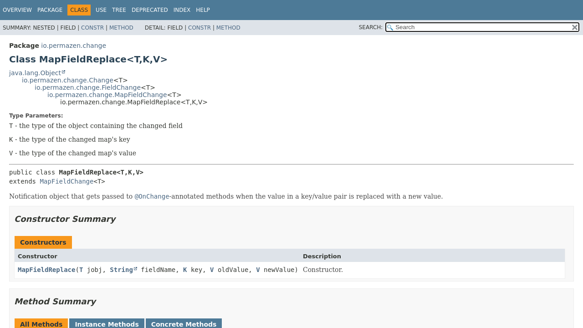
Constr (92, 28)
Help (203, 10)
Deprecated (150, 10)
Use (101, 10)
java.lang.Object (35, 73)
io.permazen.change (73, 45)
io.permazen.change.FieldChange (88, 87)
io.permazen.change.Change (67, 80)
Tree (119, 10)
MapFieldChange (66, 181)
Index (182, 10)
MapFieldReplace (46, 269)
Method (121, 28)
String (121, 269)
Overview (17, 10)
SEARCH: (371, 27)
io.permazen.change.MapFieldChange (107, 94)
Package (49, 10)
